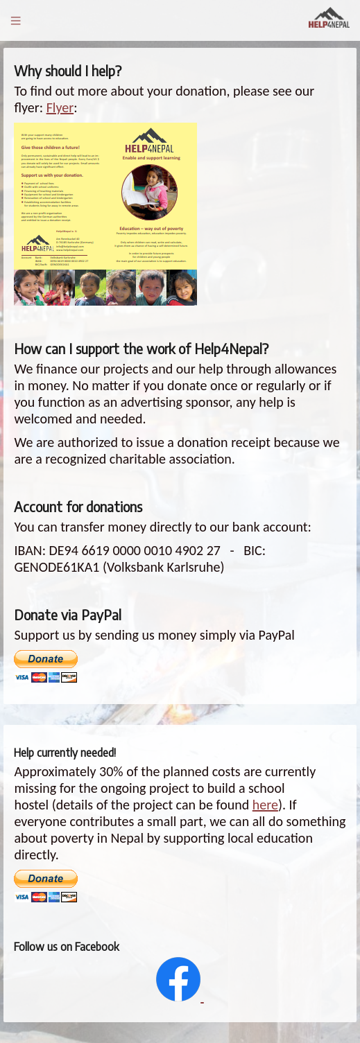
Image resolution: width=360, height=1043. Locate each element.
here (265, 804)
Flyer (60, 107)
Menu (15, 20)
